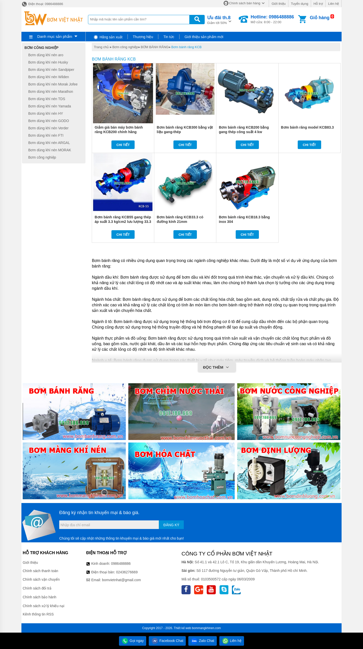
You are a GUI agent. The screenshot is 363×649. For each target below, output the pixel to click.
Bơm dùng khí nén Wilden (48, 77)
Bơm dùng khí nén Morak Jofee (53, 84)
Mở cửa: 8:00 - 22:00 (272, 19)
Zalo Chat (202, 641)
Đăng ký (171, 525)
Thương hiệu (143, 37)
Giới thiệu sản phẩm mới (204, 37)
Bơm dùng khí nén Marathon (50, 92)
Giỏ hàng (319, 17)
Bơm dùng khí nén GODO (48, 121)
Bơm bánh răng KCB (186, 47)
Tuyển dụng (299, 4)
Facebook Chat (167, 641)
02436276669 (127, 572)
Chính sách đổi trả (37, 588)
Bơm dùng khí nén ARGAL (49, 143)
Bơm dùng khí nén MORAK (49, 150)
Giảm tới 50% (219, 19)
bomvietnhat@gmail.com (121, 580)
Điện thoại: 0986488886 (42, 4)
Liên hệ (333, 4)
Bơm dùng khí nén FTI (46, 135)
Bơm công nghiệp (125, 47)
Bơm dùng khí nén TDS (46, 99)
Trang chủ (101, 47)
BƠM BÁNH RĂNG (154, 47)
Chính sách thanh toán (40, 571)
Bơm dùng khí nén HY (45, 113)
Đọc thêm (216, 368)
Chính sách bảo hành (39, 597)
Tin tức (168, 37)
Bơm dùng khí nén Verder (48, 128)
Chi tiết (123, 145)
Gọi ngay (133, 641)
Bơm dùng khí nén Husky (48, 62)
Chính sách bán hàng (244, 3)
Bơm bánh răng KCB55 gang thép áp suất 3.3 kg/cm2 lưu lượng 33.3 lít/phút (123, 221)
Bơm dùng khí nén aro (45, 55)
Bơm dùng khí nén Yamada (49, 106)
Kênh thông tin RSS (38, 614)
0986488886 (121, 564)
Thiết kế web (182, 628)
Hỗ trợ (318, 4)
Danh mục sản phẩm (54, 36)
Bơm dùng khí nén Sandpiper (51, 70)
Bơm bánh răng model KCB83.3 (307, 127)
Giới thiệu (278, 4)
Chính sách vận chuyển (41, 579)
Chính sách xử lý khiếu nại (43, 606)
